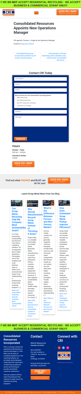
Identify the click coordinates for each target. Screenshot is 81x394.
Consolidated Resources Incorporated (36, 392)
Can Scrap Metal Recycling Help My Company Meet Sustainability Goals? (19, 219)
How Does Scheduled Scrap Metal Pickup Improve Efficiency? (65, 218)
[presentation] (27, 131)
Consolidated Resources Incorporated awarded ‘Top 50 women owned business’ (25, 56)
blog (22, 44)
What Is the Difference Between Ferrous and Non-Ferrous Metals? (49, 218)
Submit (20, 138)
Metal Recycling (21, 97)
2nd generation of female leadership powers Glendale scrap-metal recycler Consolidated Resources (54, 57)
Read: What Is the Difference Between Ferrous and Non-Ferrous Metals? (48, 304)
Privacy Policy (67, 392)
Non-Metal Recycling (22, 100)
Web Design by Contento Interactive (65, 362)
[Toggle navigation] (36, 12)
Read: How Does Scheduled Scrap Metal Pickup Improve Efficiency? (63, 300)
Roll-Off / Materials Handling (25, 103)
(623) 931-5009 (67, 12)
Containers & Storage (23, 106)
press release (29, 44)
